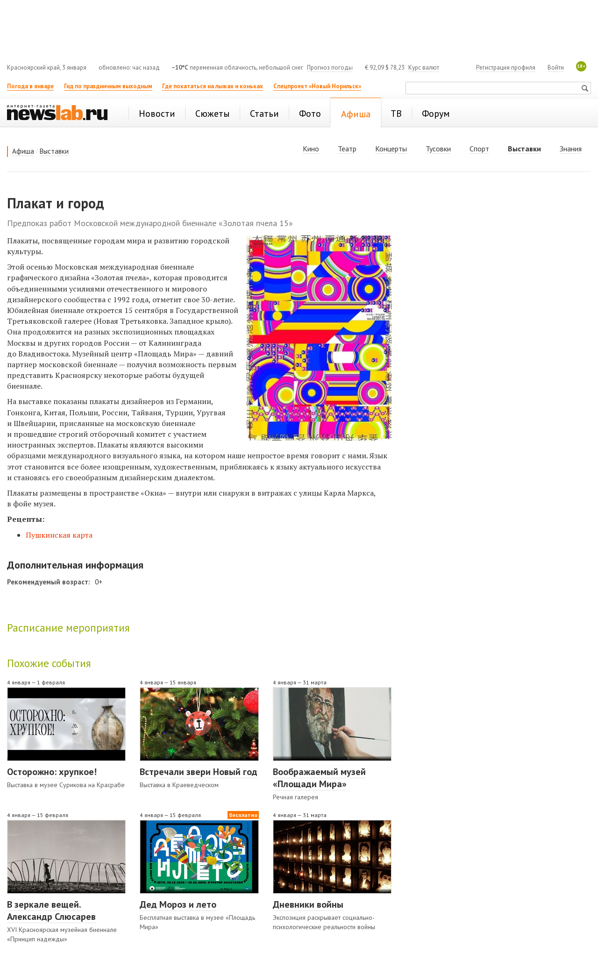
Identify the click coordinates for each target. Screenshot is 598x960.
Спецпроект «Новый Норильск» (317, 86)
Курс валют (423, 67)
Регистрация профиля (505, 67)
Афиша (23, 151)
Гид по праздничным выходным (108, 86)
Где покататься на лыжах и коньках (212, 86)
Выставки (54, 151)
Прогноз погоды (330, 67)
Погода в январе (30, 86)
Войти (556, 67)
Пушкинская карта (59, 535)
